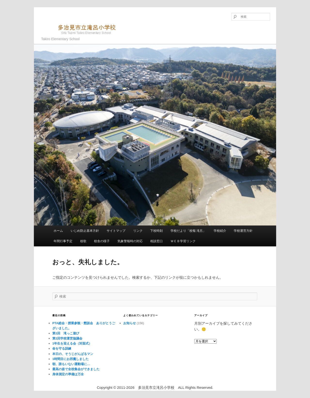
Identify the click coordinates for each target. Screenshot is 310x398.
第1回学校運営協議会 (67, 338)
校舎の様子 (102, 241)
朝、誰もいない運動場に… (71, 364)
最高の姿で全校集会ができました (76, 369)
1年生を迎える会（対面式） (72, 343)
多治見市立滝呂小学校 (81, 29)
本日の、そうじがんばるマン (72, 354)
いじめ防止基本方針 (85, 231)
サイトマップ (116, 231)
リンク (138, 231)
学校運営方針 (243, 231)
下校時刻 (156, 231)
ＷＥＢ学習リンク (183, 241)
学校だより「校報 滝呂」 (188, 231)
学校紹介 (220, 231)
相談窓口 (156, 241)
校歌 (83, 241)
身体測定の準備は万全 (68, 374)
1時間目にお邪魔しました (70, 359)
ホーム (58, 231)
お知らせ (129, 323)
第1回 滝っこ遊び (65, 333)
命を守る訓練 (61, 348)
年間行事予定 (63, 241)
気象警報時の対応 (130, 241)
